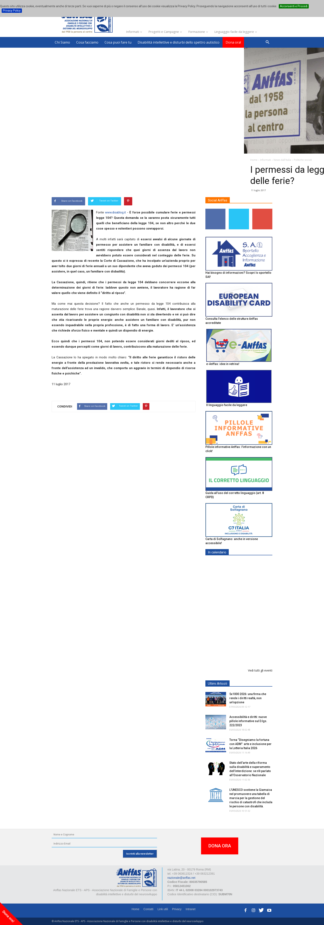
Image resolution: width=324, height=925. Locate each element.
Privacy (177, 909)
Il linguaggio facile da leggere (226, 405)
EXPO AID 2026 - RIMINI (246, 562)
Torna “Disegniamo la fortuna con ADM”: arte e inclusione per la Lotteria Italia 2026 (250, 744)
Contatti (148, 909)
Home (135, 909)
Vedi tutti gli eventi (260, 670)
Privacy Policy (12, 10)
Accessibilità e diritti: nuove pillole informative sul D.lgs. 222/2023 (248, 721)
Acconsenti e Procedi (293, 6)
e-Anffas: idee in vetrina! (222, 364)
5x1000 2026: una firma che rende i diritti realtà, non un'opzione (247, 698)
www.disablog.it (115, 212)
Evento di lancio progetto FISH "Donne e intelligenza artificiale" (247, 634)
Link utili (162, 909)
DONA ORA (219, 845)
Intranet (190, 909)
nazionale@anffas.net (181, 877)
